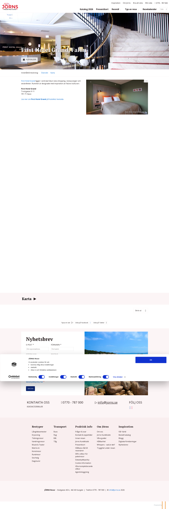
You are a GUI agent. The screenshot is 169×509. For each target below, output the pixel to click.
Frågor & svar (80, 431)
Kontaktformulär (35, 406)
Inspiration (115, 3)
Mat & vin (36, 448)
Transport (60, 426)
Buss (56, 431)
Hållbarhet (101, 441)
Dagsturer (36, 461)
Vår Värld (122, 431)
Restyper (37, 426)
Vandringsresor (38, 441)
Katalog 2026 (86, 9)
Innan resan (80, 438)
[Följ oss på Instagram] (132, 407)
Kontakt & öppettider (83, 435)
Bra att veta (138, 3)
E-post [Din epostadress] (30, 345)
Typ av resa (131, 9)
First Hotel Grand (28, 81)
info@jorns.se (108, 402)
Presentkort (102, 9)
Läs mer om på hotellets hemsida (42, 99)
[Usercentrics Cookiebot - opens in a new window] (14, 504)
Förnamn (56, 345)
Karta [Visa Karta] (53, 73)
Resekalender (150, 9)
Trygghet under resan (106, 448)
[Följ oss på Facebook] (130, 407)
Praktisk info (83, 426)
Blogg (121, 438)
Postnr (54, 354)
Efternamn (31, 354)
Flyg (55, 435)
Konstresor (36, 451)
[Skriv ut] (140, 310)
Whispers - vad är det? (106, 445)
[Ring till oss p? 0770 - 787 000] (161, 3)
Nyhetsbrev (123, 445)
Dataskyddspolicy (82, 460)
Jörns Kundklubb (82, 441)
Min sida (148, 3)
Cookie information (83, 463)
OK (151, 488)
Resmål (116, 9)
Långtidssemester (39, 431)
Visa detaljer (118, 505)
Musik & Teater (38, 445)
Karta (27, 298)
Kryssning (36, 435)
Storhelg (35, 458)
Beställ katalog (125, 435)
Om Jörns (127, 3)
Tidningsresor (37, 438)
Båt (55, 438)
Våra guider (101, 438)
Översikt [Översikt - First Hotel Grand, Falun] (44, 73)
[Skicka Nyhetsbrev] (30, 388)
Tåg (55, 441)
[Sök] (162, 9)
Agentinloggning (82, 472)
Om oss (100, 431)
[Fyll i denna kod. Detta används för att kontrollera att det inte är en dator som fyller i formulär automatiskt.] (36, 366)
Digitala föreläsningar (127, 441)
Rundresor (36, 454)
